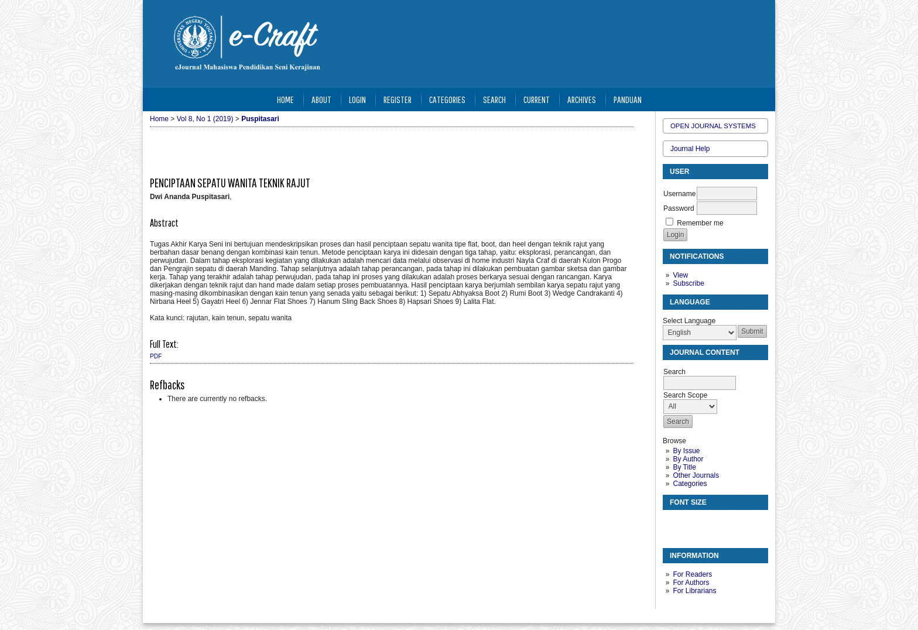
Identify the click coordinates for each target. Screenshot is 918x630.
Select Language (689, 321)
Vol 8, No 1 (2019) (205, 119)
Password (678, 208)
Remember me (700, 223)
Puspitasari (260, 119)
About (321, 99)
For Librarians (694, 591)
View (680, 275)
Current (536, 99)
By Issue (686, 451)
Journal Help (690, 149)
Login (357, 99)
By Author (688, 459)
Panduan (628, 99)
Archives (581, 99)
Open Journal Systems (713, 125)
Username (679, 194)
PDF (156, 356)
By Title (684, 467)
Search (494, 99)
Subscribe (688, 283)
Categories (690, 484)
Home (285, 99)
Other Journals (696, 475)
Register (397, 99)
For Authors (691, 582)
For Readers (692, 574)
